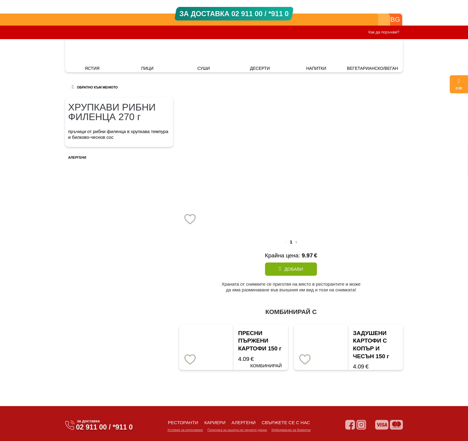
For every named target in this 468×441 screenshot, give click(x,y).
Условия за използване (185, 430)
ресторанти (183, 422)
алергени (244, 422)
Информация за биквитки (291, 430)
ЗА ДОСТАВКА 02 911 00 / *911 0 (234, 13)
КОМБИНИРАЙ (266, 365)
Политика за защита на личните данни (237, 430)
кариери (214, 422)
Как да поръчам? (383, 32)
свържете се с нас (286, 422)
